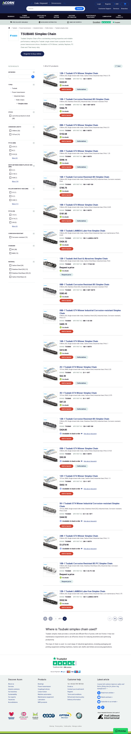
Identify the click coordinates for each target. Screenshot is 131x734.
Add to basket (66, 89)
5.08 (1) (13, 200)
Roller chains (49, 28)
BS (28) (13, 249)
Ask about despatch (90, 434)
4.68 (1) (13, 178)
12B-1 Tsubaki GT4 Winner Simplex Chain (79, 73)
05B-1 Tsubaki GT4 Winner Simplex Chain (79, 448)
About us (11, 684)
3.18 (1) (13, 174)
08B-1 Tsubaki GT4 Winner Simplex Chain (79, 125)
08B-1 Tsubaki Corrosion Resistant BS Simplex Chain (84, 284)
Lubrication (107, 16)
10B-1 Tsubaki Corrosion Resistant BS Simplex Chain (84, 99)
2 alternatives (81, 167)
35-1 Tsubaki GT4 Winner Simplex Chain (78, 393)
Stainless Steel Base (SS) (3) (20, 273)
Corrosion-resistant (15, 233)
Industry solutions (14, 689)
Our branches (12, 692)
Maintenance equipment (91, 16)
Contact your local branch (76, 689)
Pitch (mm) (12, 143)
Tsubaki (14, 28)
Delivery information (74, 699)
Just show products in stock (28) (19, 117)
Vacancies (11, 699)
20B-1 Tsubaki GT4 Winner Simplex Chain (79, 151)
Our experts (12, 697)
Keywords (11, 72)
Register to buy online (32, 54)
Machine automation (71, 16)
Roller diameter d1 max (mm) (18, 188)
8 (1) (12, 150)
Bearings (11, 16)
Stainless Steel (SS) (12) (18, 269)
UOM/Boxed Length (14, 127)
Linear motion (56, 16)
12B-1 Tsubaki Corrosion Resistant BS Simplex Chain (84, 419)
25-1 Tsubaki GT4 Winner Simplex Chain (78, 367)
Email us (70, 686)
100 (120, 619)
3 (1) (12, 170)
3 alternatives (81, 383)
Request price (66, 274)
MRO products (119, 16)
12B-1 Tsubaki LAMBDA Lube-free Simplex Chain (82, 591)
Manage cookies (77, 726)
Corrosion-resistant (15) (18, 237)
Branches (124, 8)
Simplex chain (23, 103)
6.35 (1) (13, 146)
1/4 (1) (12, 215)
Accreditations (13, 702)
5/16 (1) (13, 218)
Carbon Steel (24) (16, 265)
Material (11, 261)
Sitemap (51, 726)
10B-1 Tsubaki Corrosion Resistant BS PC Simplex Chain (86, 563)
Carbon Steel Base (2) (17, 277)
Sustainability (12, 694)
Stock (10, 112)
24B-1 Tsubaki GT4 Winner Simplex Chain (79, 536)
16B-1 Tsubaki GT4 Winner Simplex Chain (79, 341)
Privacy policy (59, 726)
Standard (11, 246)
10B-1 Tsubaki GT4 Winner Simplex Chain (79, 205)
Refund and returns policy (76, 697)
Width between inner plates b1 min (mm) (20, 165)
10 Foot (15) (14, 134)
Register (108, 4)
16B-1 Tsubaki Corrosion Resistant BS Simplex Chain (84, 177)
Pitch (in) (11, 211)
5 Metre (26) (14, 130)
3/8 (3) (12, 222)
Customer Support (104, 8)
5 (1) (12, 196)
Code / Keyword (40, 3)
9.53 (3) (13, 154)
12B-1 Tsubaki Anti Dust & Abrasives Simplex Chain (84, 258)
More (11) (15, 204)
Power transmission (25, 16)
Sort (118, 66)
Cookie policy (67, 726)
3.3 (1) (12, 192)
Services (116, 8)
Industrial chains (38, 28)
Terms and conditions (74, 694)
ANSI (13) (13, 253)
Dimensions (56, 3)
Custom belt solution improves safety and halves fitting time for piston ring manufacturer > (110, 686)
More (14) (15, 181)
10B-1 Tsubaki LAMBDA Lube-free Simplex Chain (82, 231)
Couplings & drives (41, 16)
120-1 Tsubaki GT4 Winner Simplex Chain (79, 476)
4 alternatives (81, 89)
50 (115, 619)
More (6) (15, 158)
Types (10, 84)
